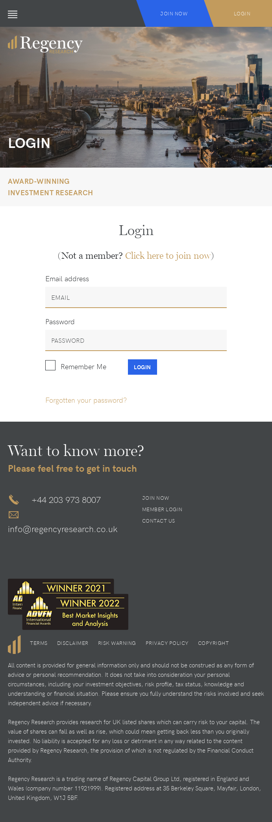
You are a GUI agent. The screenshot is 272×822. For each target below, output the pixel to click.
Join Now (174, 13)
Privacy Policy (167, 642)
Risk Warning (117, 642)
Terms (39, 642)
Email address (67, 278)
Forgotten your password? (86, 400)
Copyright (213, 642)
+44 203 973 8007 (66, 499)
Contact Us (158, 520)
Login (242, 13)
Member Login (162, 509)
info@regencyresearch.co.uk (63, 528)
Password (60, 321)
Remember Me (83, 366)
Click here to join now (168, 256)
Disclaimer (73, 642)
